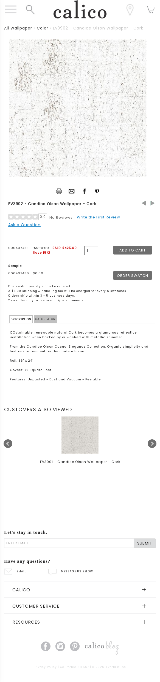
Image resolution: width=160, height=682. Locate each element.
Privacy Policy (45, 667)
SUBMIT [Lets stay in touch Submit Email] (144, 543)
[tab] (80, 589)
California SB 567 (74, 667)
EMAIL (15, 571)
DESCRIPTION (20, 319)
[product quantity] (91, 250)
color (42, 28)
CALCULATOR (45, 319)
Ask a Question (24, 225)
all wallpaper (18, 28)
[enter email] (69, 543)
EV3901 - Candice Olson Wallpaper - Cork (80, 461)
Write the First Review (98, 217)
